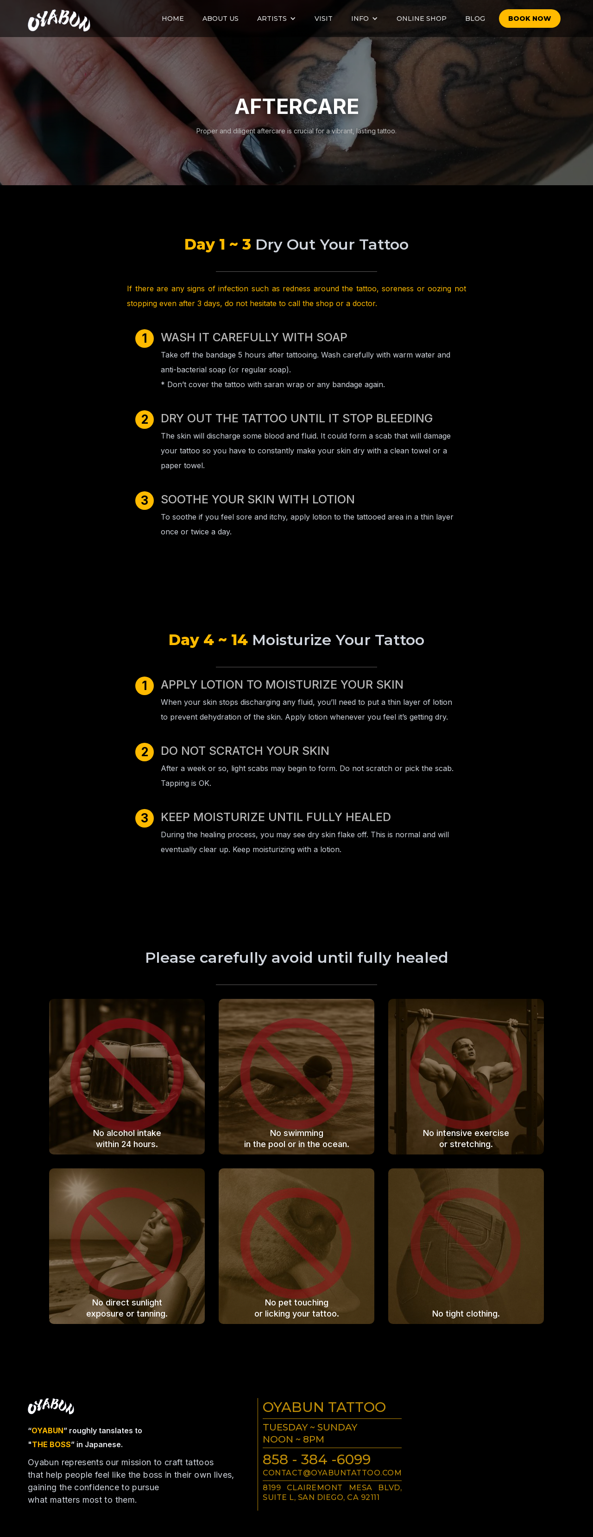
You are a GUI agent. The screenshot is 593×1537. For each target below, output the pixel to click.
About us (220, 18)
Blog (475, 18)
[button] (276, 18)
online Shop (422, 18)
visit (324, 18)
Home (173, 18)
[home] (53, 18)
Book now (529, 18)
